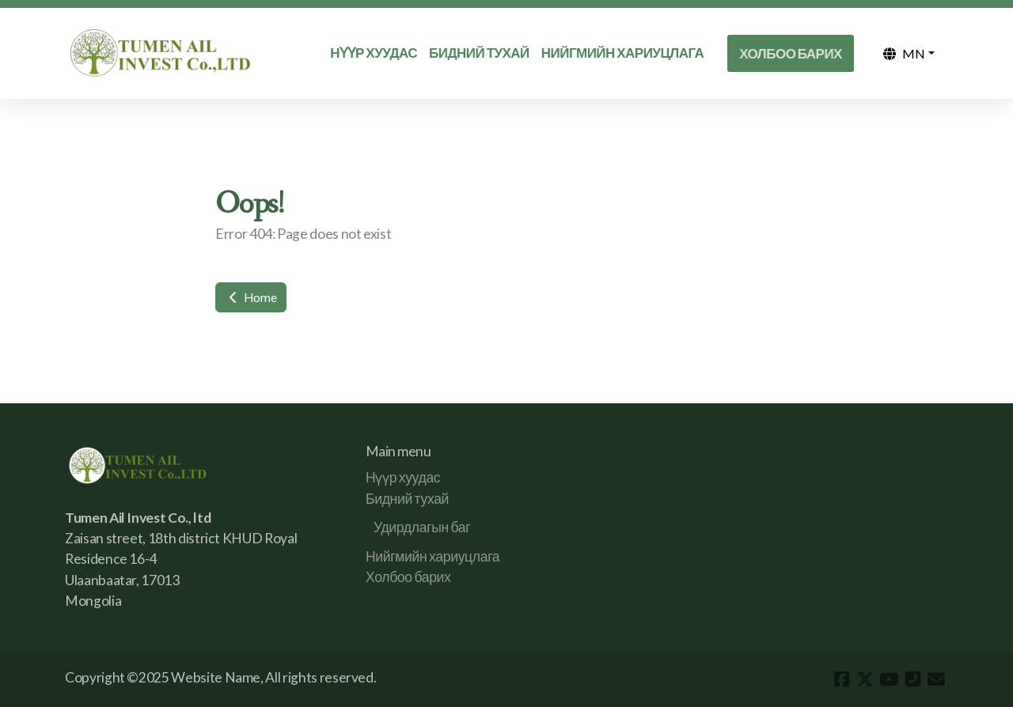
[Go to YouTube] (889, 679)
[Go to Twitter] (865, 679)
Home (251, 296)
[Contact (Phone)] (912, 679)
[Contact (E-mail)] (936, 679)
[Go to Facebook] (841, 679)
